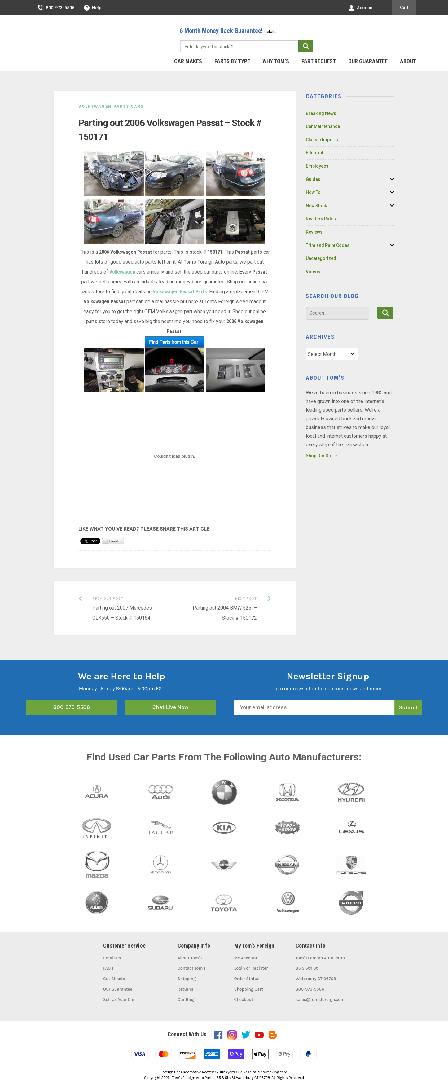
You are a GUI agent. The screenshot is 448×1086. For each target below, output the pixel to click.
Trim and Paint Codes (327, 245)
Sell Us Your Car (118, 999)
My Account (245, 958)
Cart (404, 7)
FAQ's (108, 968)
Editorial (314, 152)
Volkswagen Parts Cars (111, 106)
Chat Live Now (170, 707)
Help (92, 8)
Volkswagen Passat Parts (180, 292)
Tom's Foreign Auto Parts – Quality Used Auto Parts (78, 36)
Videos (313, 271)
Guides (313, 179)
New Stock (316, 205)
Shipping (187, 978)
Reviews (314, 232)
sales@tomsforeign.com (320, 999)
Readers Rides (321, 218)
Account (361, 8)
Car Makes (188, 61)
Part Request (318, 61)
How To (313, 192)
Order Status (247, 978)
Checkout (243, 999)
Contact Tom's (192, 968)
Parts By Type (232, 61)
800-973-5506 (56, 8)
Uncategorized (321, 258)
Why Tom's (275, 61)
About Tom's (190, 958)
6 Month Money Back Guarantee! (228, 30)
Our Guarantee (368, 61)
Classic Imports (322, 139)
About (408, 61)
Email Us (112, 958)
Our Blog (186, 999)
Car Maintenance (323, 126)
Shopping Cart (248, 989)
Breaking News (321, 113)
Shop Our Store (321, 455)
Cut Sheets (114, 978)
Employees (317, 166)
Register (259, 968)
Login (239, 968)
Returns (185, 989)
